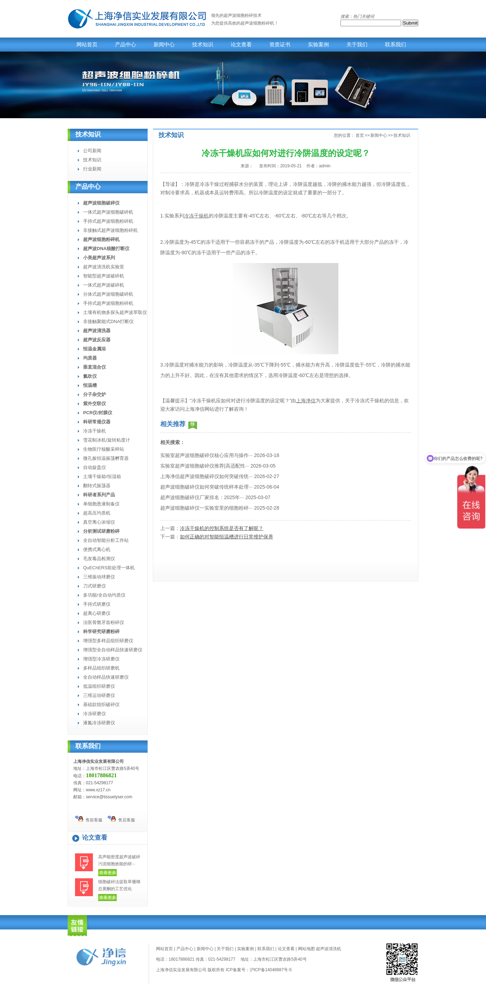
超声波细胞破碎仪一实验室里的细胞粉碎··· (206, 508)
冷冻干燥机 (94, 431)
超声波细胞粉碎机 (257, 23)
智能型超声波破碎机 (103, 275)
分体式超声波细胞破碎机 (108, 294)
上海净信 (306, 400)
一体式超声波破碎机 (103, 285)
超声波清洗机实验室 (103, 266)
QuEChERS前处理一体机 (109, 567)
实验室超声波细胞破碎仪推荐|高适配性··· (204, 466)
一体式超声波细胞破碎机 (108, 212)
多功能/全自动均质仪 (104, 595)
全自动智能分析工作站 (106, 540)
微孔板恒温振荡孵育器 (106, 458)
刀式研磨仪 (94, 586)
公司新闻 (92, 150)
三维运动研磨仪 (99, 695)
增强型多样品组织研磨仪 (108, 640)
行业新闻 (92, 169)
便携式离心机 (96, 549)
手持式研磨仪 (96, 604)
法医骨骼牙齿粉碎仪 (103, 622)
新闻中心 (164, 44)
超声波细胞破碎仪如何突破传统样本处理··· (206, 487)
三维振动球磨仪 (99, 576)
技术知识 (202, 44)
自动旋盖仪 (94, 467)
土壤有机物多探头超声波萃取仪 (115, 312)
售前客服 (88, 819)
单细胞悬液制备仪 (101, 503)
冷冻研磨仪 (94, 713)
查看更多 (107, 872)
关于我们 (356, 44)
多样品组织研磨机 (101, 668)
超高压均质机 (96, 513)
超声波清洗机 (328, 948)
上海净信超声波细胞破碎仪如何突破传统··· (206, 476)
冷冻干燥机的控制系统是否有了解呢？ (221, 528)
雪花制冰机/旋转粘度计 (106, 440)
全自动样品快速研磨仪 (106, 677)
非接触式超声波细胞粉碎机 (110, 230)
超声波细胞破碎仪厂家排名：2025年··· (202, 497)
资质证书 (279, 44)
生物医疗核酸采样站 (103, 449)
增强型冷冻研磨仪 (101, 658)
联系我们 (395, 44)
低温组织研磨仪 (99, 686)
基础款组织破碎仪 (101, 704)
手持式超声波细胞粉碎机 (108, 221)
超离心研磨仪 (96, 613)
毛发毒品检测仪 (99, 558)
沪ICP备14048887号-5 (271, 969)
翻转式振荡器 (96, 485)
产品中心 (125, 44)
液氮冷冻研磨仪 (99, 722)
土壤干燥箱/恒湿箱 (102, 476)
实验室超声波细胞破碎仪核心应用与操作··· (206, 455)
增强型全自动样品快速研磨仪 (112, 649)
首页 (360, 135)
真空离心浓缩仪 (99, 522)
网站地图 (306, 948)
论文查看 (241, 44)
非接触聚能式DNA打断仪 (108, 321)
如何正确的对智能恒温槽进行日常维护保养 (226, 536)
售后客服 (121, 819)
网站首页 (86, 44)
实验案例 (318, 44)
